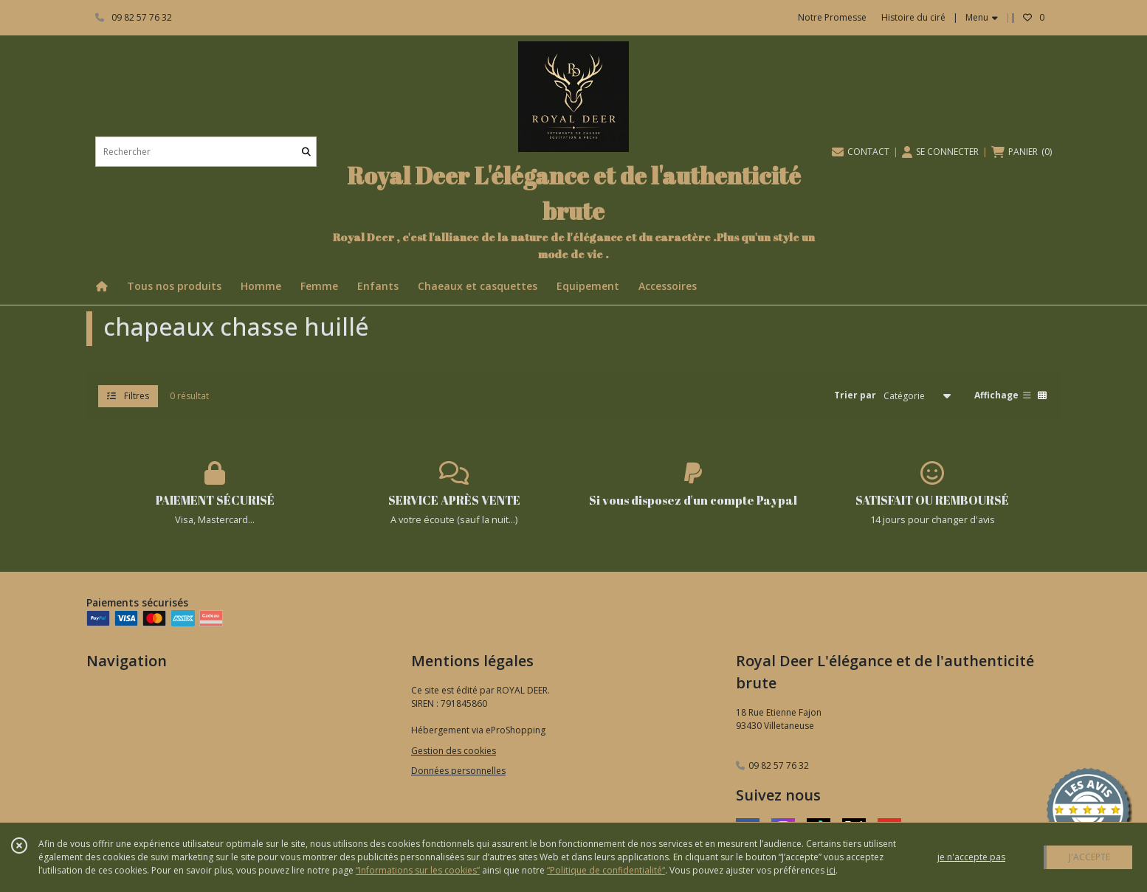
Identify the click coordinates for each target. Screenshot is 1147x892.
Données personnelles (458, 770)
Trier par (855, 395)
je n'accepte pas (971, 857)
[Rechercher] (306, 151)
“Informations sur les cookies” (418, 870)
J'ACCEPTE (1089, 857)
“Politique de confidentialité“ (606, 870)
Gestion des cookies (453, 750)
